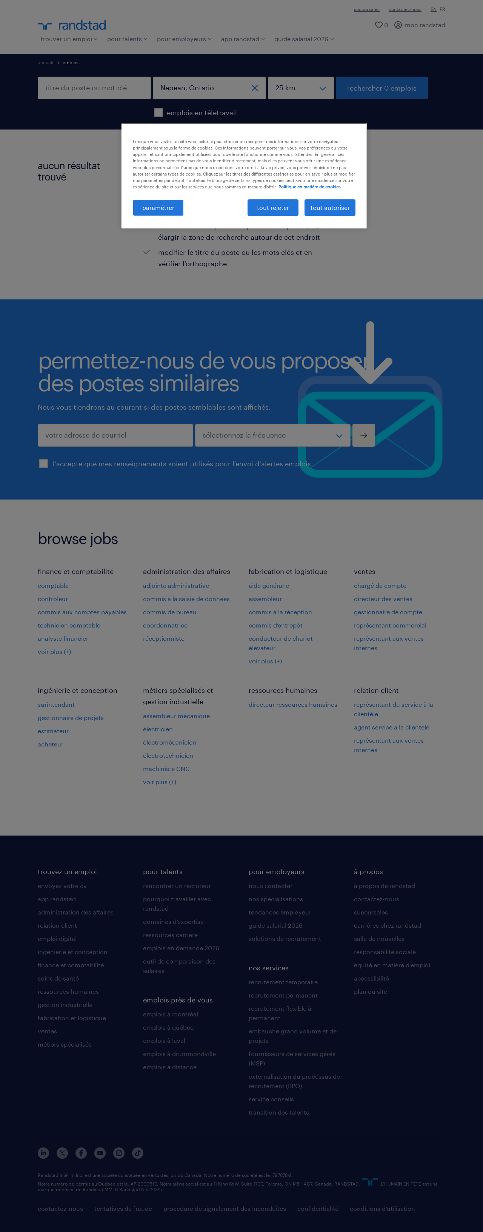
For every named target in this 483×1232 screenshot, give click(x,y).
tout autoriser (330, 207)
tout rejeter (273, 207)
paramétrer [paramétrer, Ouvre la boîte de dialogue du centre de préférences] (158, 207)
